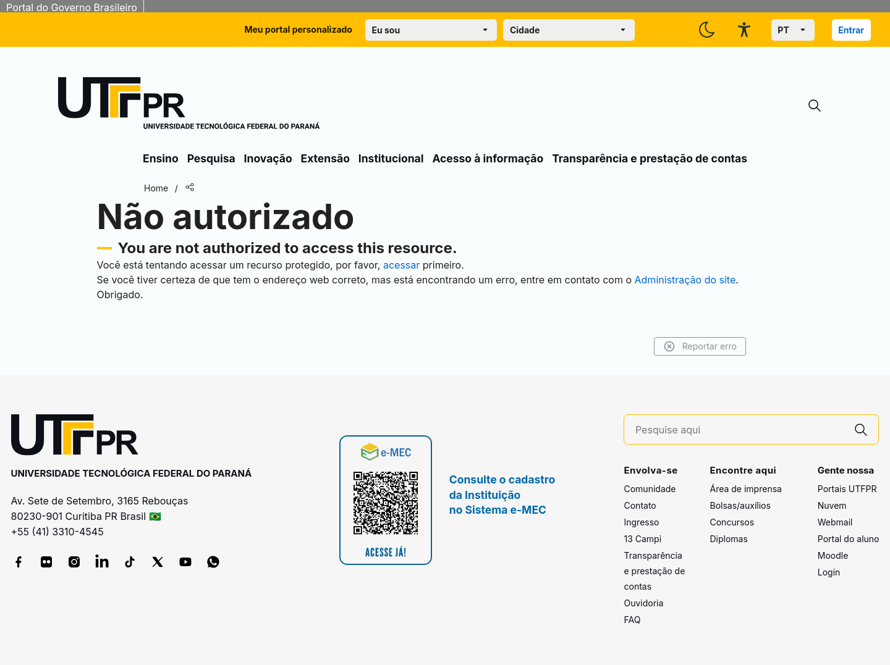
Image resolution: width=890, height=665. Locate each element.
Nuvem (832, 505)
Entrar (851, 30)
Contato (640, 505)
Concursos (732, 522)
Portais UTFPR (847, 488)
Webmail (835, 522)
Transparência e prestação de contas (649, 158)
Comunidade (650, 488)
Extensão (325, 158)
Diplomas (728, 538)
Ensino (161, 158)
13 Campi (642, 538)
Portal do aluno (848, 538)
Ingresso (641, 522)
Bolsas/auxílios (740, 505)
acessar (401, 265)
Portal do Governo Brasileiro (71, 7)
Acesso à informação (487, 158)
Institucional (391, 158)
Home (156, 188)
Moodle (833, 555)
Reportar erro (700, 346)
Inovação (268, 158)
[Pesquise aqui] (739, 430)
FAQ (632, 619)
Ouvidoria (643, 603)
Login (829, 572)
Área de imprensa (745, 488)
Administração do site (685, 280)
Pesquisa (211, 158)
